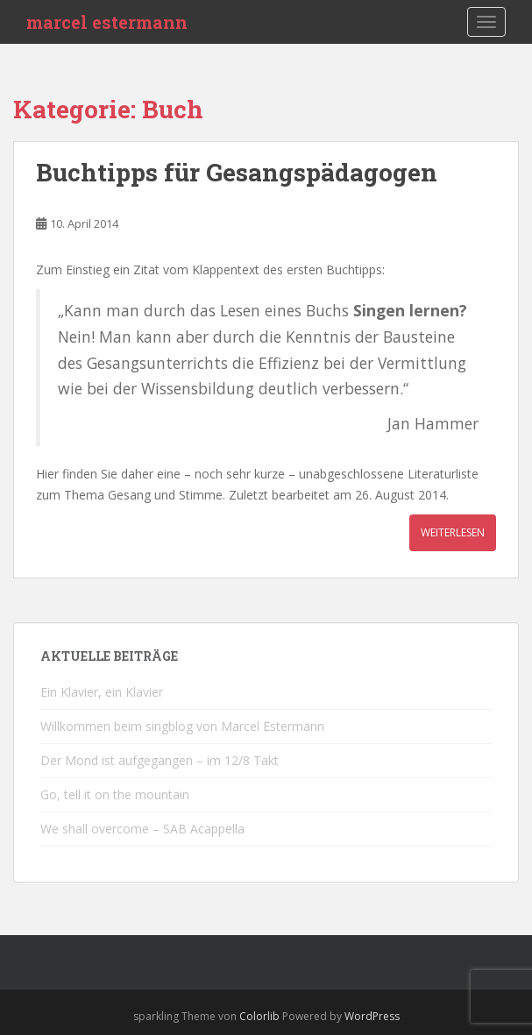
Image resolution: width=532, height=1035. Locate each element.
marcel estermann (107, 22)
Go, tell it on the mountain (114, 794)
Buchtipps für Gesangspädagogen (236, 172)
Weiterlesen (453, 532)
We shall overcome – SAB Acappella (142, 828)
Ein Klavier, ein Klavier (101, 692)
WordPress (372, 1016)
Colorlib (259, 1016)
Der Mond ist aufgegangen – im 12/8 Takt (159, 760)
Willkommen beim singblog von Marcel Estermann (182, 726)
